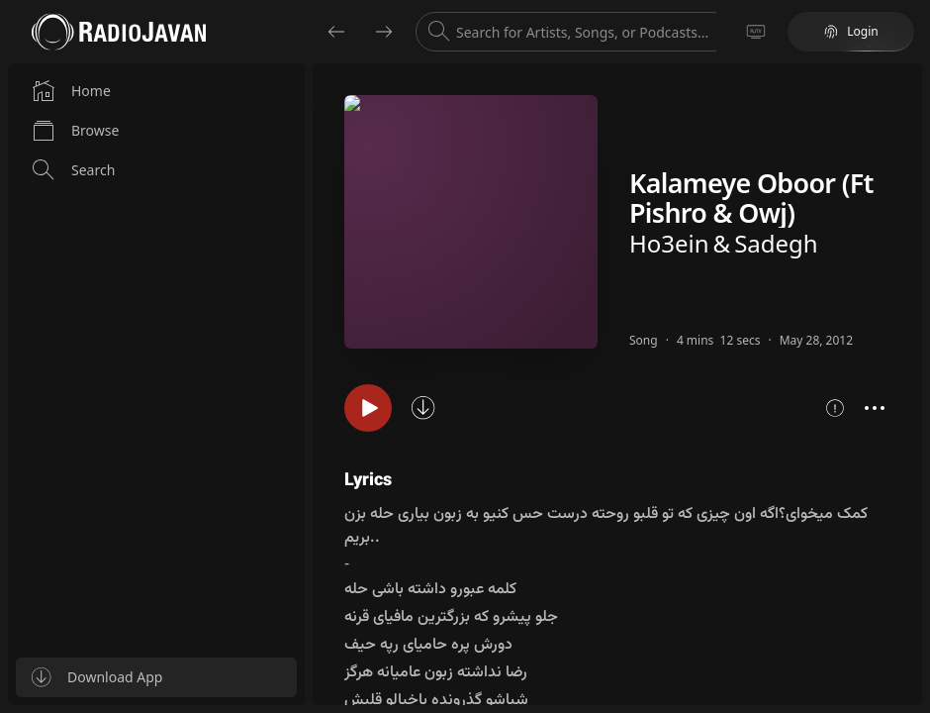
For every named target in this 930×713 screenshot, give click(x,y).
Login (850, 31)
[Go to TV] (756, 32)
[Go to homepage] (119, 31)
